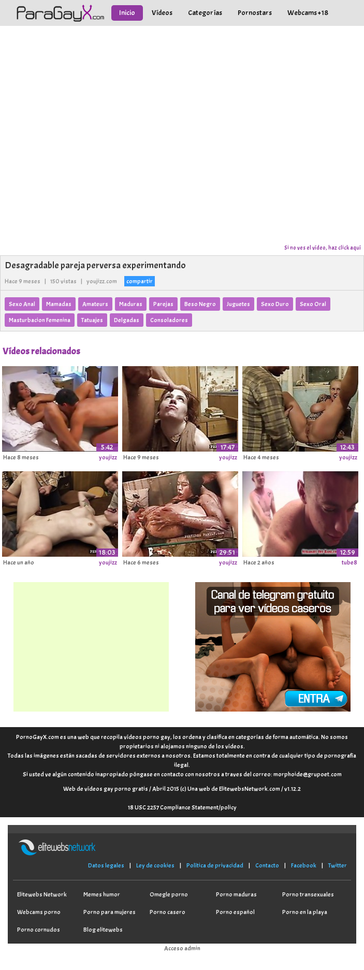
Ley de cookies (155, 865)
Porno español (235, 912)
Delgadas (126, 320)
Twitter (337, 865)
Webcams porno (39, 912)
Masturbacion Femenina (39, 320)
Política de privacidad (214, 865)
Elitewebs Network (42, 894)
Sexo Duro (275, 304)
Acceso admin (182, 948)
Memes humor (101, 894)
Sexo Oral (313, 304)
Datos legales (106, 865)
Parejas (163, 304)
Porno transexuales (308, 894)
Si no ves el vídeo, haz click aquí (322, 247)
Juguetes (238, 304)
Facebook (303, 865)
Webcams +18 (307, 12)
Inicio (127, 12)
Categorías (205, 12)
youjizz (108, 457)
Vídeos (162, 12)
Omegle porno (169, 894)
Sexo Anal (22, 304)
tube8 (349, 562)
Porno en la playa (304, 912)
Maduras (130, 304)
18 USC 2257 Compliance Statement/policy (182, 807)
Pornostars (255, 12)
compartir (139, 281)
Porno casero (167, 912)
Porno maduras (236, 894)
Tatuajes (92, 320)
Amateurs (95, 304)
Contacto (267, 865)
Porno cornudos (38, 929)
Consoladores (169, 320)
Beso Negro (200, 304)
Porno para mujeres (109, 912)
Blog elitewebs (103, 929)
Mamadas (58, 304)
